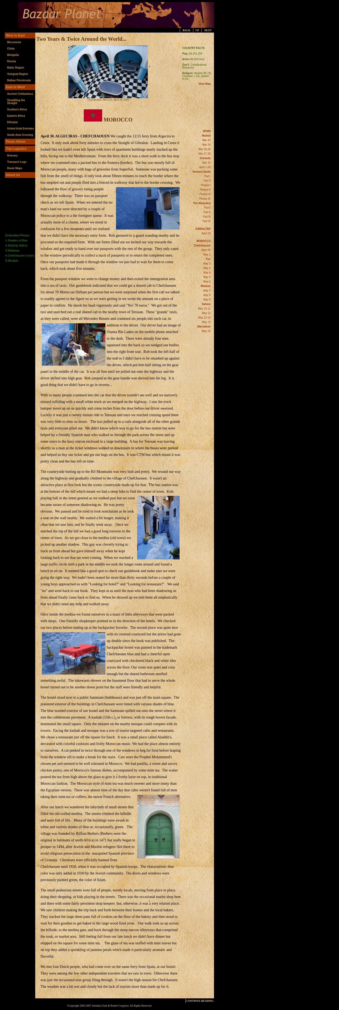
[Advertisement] (240, 112)
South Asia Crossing (20, 134)
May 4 (207, 272)
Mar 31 (206, 162)
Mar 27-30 (204, 153)
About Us (13, 175)
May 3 (207, 268)
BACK (186, 30)
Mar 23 (206, 140)
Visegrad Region (17, 74)
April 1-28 (205, 167)
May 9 (207, 299)
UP (197, 30)
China (11, 48)
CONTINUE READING (200, 1000)
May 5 (207, 277)
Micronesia (14, 42)
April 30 (206, 250)
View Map (205, 83)
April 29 (206, 233)
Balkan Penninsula (19, 80)
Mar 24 (206, 144)
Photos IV (205, 198)
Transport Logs (16, 161)
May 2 (207, 263)
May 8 (207, 295)
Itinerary (12, 155)
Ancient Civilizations (20, 93)
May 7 (207, 290)
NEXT (208, 30)
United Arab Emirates (20, 128)
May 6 (207, 281)
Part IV (206, 221)
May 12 (206, 313)
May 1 (207, 254)
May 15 (206, 322)
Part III (207, 216)
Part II (207, 180)
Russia (11, 61)
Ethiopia (12, 122)
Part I (207, 176)
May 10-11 (204, 308)
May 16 (206, 331)
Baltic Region (15, 67)
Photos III (205, 194)
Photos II (205, 189)
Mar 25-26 (204, 149)
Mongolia (13, 54)
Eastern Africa (16, 115)
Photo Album (15, 141)
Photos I (206, 185)
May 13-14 (204, 317)
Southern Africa (17, 109)
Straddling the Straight (16, 102)
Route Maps (14, 168)
